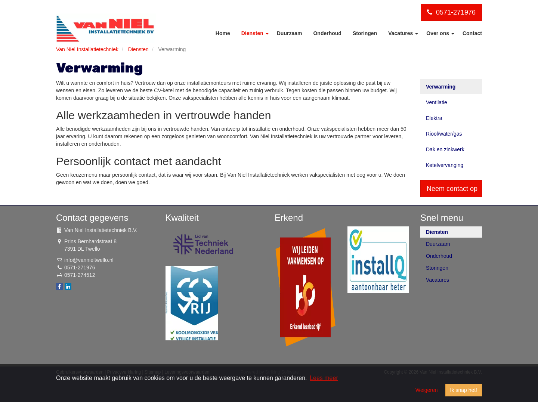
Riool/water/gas (444, 134)
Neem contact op (452, 188)
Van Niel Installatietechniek (87, 49)
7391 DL (74, 249)
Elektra (434, 118)
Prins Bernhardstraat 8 (90, 241)
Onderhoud (327, 33)
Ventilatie (436, 102)
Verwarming (440, 87)
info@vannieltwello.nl (89, 260)
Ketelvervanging (444, 165)
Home (223, 33)
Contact (472, 33)
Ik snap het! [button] (463, 390)
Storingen (365, 33)
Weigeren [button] (426, 390)
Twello (92, 249)
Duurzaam (289, 33)
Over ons (438, 33)
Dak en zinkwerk (445, 149)
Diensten (253, 33)
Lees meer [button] (324, 378)
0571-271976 (451, 12)
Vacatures (401, 33)
